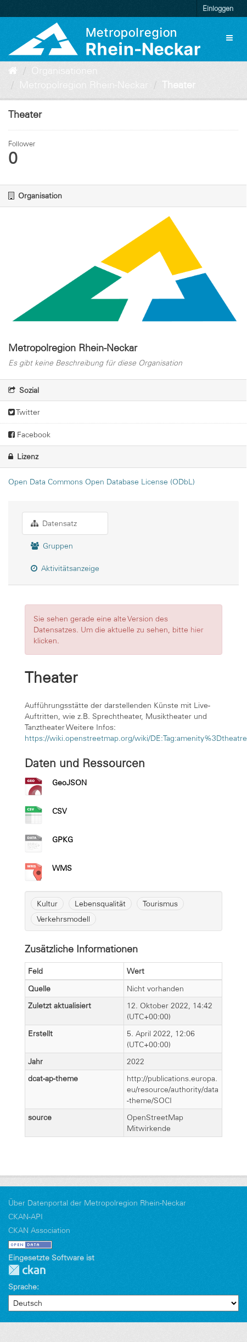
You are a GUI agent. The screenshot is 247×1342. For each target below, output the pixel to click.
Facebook (29, 434)
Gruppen (52, 546)
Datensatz (54, 523)
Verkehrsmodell (63, 919)
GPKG (62, 839)
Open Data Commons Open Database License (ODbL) (101, 482)
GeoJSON (69, 782)
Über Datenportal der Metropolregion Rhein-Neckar (97, 1203)
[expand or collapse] (229, 38)
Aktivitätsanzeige (65, 568)
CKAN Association (39, 1230)
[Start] (13, 71)
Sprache (22, 1287)
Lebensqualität (100, 904)
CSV (59, 811)
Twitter (24, 412)
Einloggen (218, 8)
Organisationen (64, 71)
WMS (62, 868)
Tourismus (160, 904)
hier (197, 630)
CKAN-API (25, 1216)
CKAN (27, 1270)
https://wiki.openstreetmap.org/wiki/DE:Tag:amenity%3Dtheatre (136, 738)
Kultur (47, 904)
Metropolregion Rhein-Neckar (83, 85)
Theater (178, 85)
